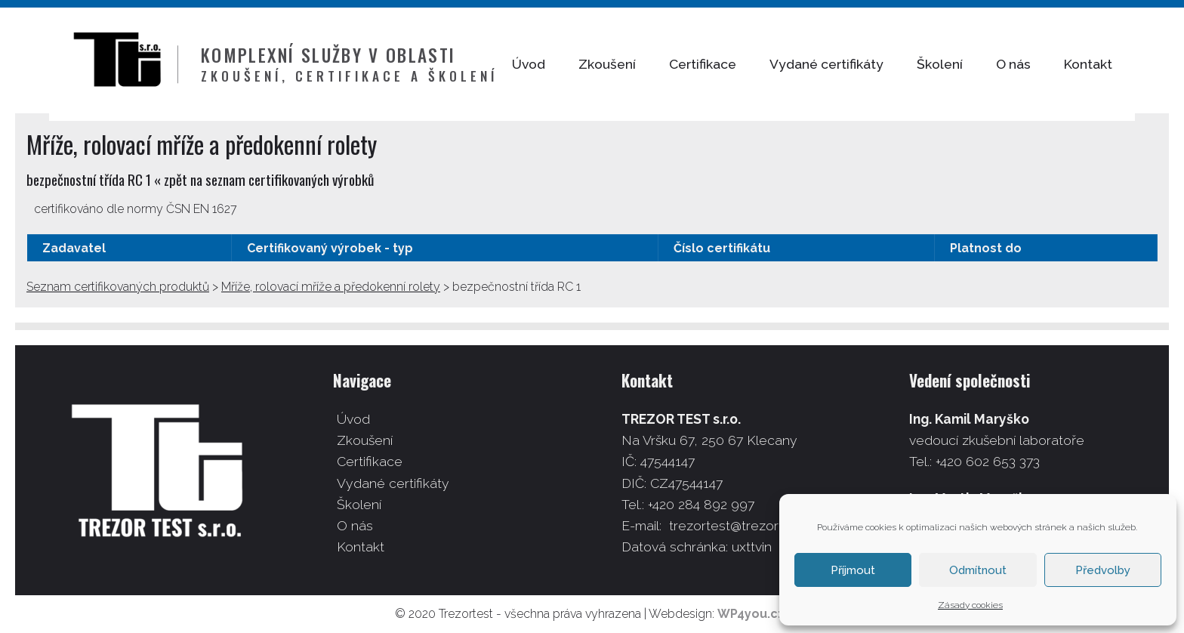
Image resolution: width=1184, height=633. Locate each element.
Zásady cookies (970, 605)
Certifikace (736, 64)
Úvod (562, 64)
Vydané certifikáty (860, 64)
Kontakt (1122, 64)
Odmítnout (978, 570)
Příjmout (853, 570)
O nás (1047, 64)
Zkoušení (641, 64)
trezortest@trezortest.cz (744, 525)
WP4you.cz (751, 614)
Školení (974, 64)
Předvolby (1102, 570)
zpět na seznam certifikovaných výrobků (269, 179)
